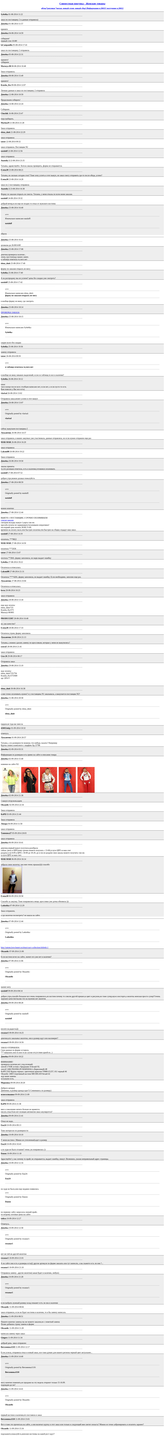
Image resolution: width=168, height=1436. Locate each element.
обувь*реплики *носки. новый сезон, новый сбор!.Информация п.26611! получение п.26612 (82, 8)
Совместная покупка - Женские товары (82, 3)
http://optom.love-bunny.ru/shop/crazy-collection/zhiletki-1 (24, 947)
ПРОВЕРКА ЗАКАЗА (10, 312)
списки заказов (7, 520)
